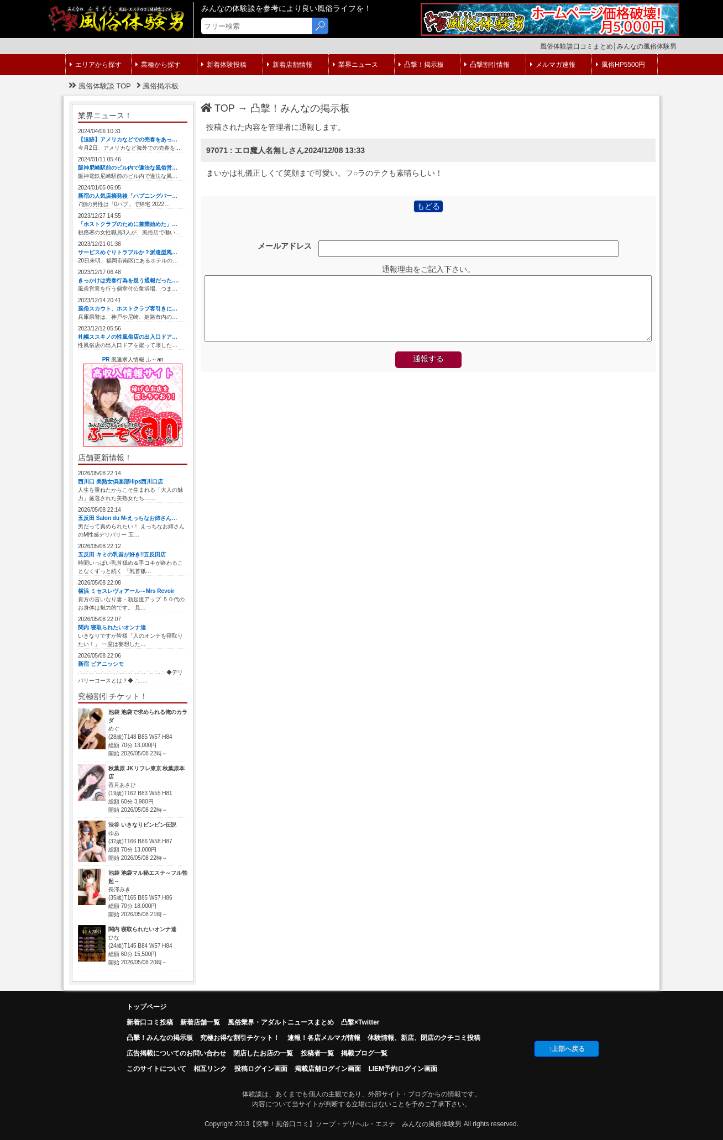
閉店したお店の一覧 (263, 1053)
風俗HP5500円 (620, 65)
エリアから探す (96, 65)
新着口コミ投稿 (150, 1022)
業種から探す (158, 65)
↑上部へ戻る (566, 1049)
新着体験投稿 (224, 65)
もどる (428, 206)
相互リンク (210, 1069)
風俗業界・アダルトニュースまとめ (281, 1022)
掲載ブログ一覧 (364, 1053)
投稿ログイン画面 (260, 1069)
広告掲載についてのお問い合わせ (176, 1053)
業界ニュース (355, 65)
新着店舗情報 (289, 65)
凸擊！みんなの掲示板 (300, 108)
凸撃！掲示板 (421, 65)
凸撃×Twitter (360, 1022)
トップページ (146, 1007)
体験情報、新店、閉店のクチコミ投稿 (424, 1038)
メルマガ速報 (552, 65)
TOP (218, 108)
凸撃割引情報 (487, 65)
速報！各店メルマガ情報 (323, 1038)
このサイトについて (156, 1069)
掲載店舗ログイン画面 (328, 1069)
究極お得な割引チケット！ (240, 1038)
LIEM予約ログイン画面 (402, 1069)
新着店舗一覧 (200, 1022)
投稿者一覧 (317, 1053)
